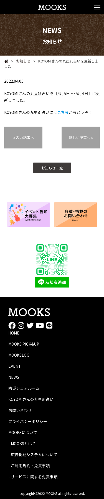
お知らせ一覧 (52, 168)
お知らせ (21, 61)
